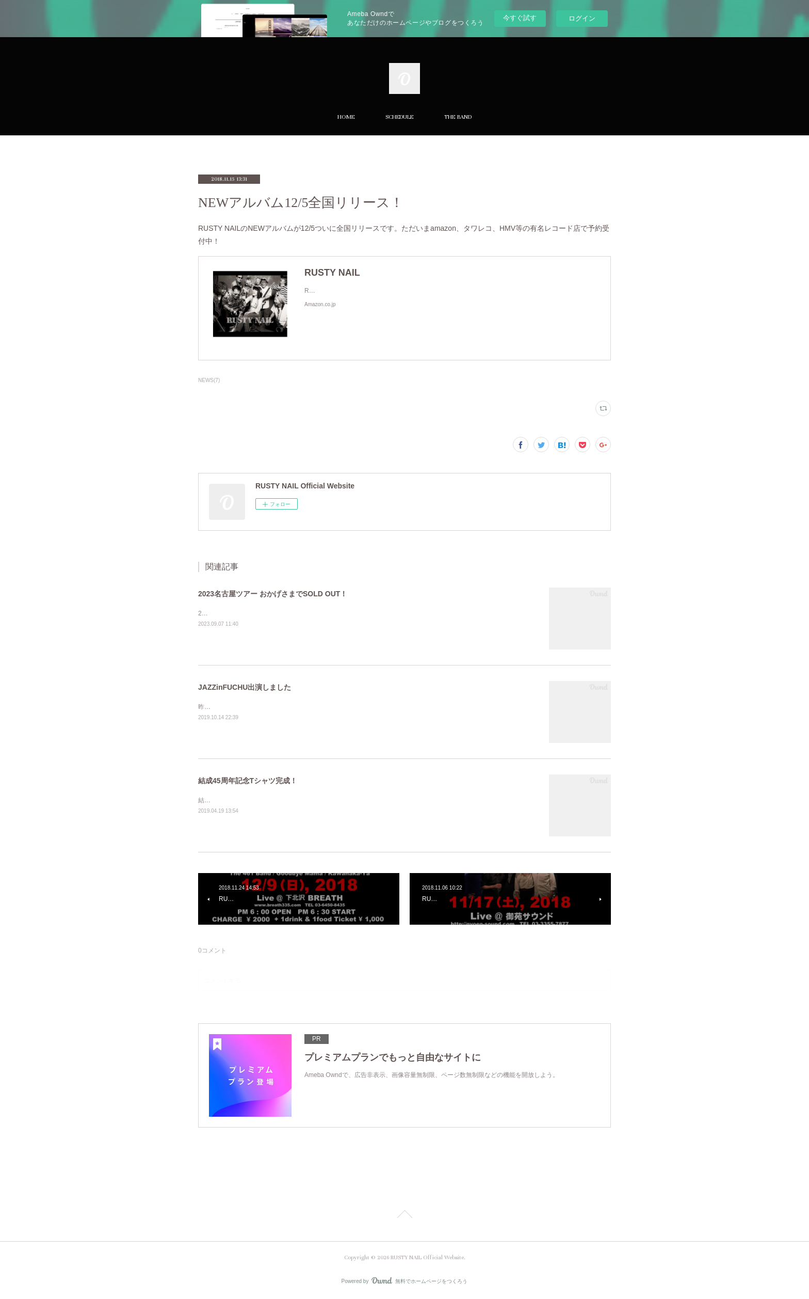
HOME (345, 117)
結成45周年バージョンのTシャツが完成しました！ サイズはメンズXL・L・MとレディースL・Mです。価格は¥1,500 (359, 800)
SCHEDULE (399, 117)
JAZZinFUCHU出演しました (244, 687)
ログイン (582, 18)
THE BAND (458, 117)
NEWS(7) (209, 380)
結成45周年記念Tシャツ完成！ (247, 781)
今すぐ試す (520, 18)
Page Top (404, 1216)
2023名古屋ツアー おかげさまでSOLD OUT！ (272, 594)
